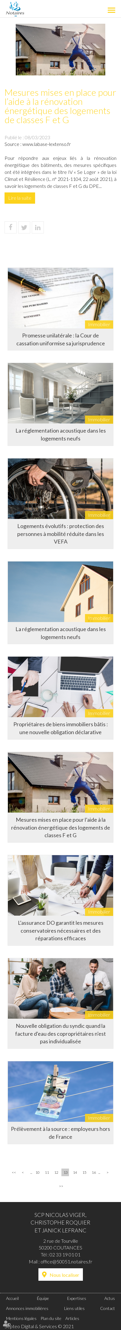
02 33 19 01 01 (65, 1254)
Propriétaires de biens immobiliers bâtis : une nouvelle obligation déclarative (60, 728)
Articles (72, 1318)
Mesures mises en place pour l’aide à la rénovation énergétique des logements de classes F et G (60, 827)
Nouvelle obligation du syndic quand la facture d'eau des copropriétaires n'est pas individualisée (60, 1033)
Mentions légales (21, 1318)
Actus (109, 1298)
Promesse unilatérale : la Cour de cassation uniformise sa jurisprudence (60, 339)
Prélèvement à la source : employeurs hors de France (60, 1132)
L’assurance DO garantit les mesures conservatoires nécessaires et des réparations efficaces (60, 930)
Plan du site (51, 1318)
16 (94, 1172)
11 (47, 1172)
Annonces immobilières (27, 1308)
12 (56, 1172)
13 (66, 1172)
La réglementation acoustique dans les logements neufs (60, 434)
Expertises (76, 1298)
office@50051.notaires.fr (66, 1261)
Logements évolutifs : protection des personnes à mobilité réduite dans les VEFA (60, 534)
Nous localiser (64, 1275)
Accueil (12, 1298)
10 (37, 1172)
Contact (107, 1308)
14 (75, 1172)
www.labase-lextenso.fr (46, 144)
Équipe (43, 1298)
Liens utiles (74, 1308)
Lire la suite (19, 198)
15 (84, 1172)
